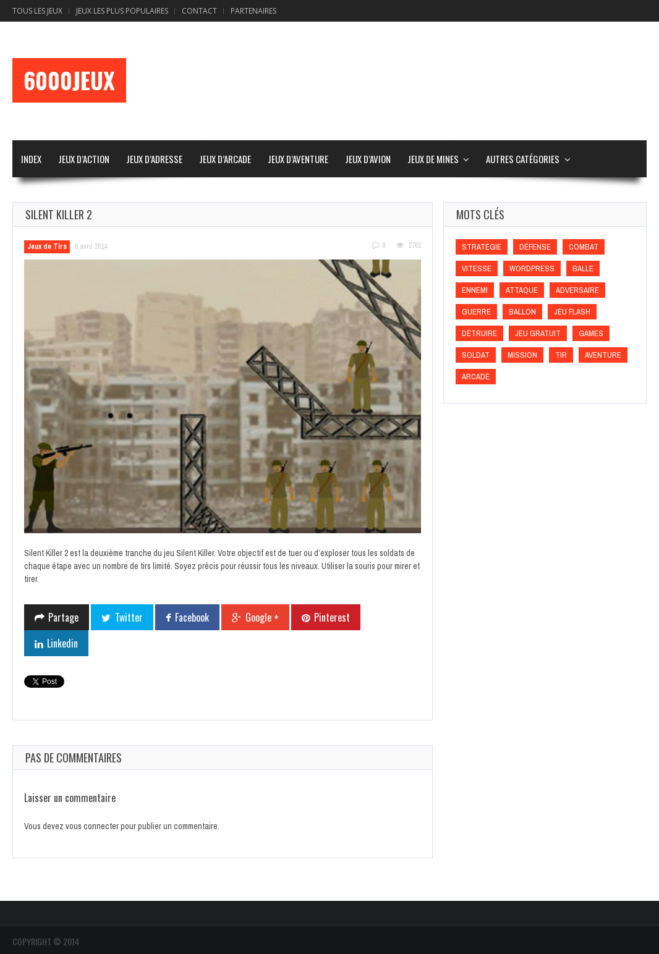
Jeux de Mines (433, 159)
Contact (199, 11)
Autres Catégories (522, 159)
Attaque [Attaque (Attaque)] (522, 290)
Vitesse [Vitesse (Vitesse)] (476, 268)
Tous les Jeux (37, 11)
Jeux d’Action (83, 159)
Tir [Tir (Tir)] (561, 355)
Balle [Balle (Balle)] (582, 268)
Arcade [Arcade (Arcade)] (476, 376)
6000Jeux (69, 80)
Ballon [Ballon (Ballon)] (522, 311)
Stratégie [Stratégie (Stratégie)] (481, 247)
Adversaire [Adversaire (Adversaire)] (577, 290)
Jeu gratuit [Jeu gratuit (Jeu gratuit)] (538, 333)
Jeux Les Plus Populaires (122, 11)
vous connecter (92, 826)
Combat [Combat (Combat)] (583, 247)
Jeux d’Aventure (298, 159)
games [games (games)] (591, 333)
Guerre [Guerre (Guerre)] (476, 311)
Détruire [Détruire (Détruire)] (479, 333)
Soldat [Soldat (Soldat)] (476, 355)
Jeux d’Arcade (225, 159)
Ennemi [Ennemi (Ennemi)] (475, 290)
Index (31, 159)
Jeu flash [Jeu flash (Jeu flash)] (572, 311)
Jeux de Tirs (47, 246)
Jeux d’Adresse (154, 159)
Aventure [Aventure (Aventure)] (603, 355)
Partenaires (253, 11)
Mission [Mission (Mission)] (522, 355)
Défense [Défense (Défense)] (535, 247)
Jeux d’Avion (368, 159)
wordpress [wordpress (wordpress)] (532, 268)
